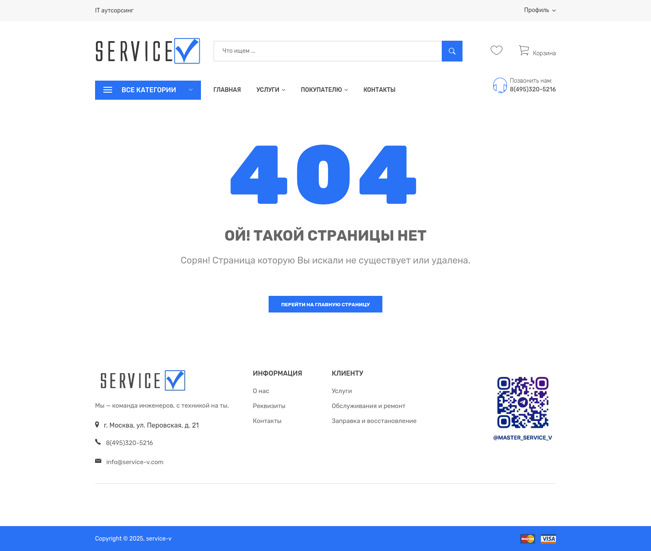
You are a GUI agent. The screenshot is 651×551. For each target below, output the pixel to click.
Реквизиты (269, 406)
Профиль (540, 10)
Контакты (379, 89)
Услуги (271, 89)
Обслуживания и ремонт (369, 406)
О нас (261, 391)
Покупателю (324, 89)
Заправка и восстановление (374, 421)
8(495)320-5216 (533, 89)
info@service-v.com (135, 462)
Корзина (537, 53)
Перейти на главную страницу (325, 304)
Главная (227, 89)
